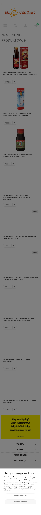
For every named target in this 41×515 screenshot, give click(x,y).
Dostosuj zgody (20, 502)
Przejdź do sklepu (20, 496)
